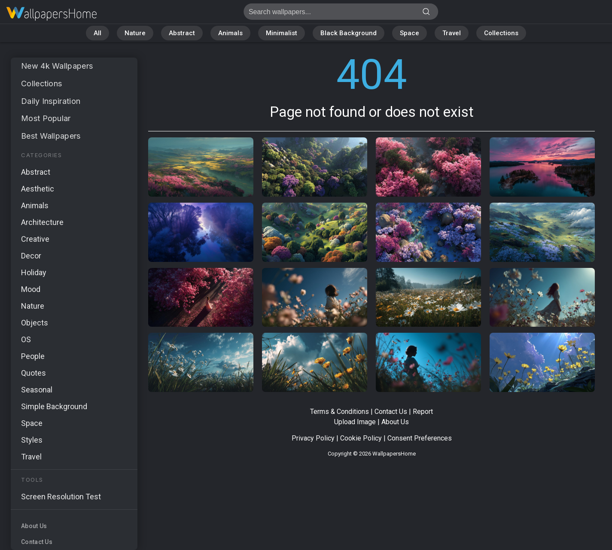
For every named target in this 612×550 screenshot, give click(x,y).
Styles (32, 439)
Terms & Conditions (339, 411)
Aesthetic (37, 188)
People (33, 356)
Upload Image (355, 422)
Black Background (348, 33)
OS (26, 339)
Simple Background (54, 406)
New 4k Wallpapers (57, 65)
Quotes (33, 372)
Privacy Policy (313, 438)
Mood (30, 289)
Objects (34, 322)
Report (423, 411)
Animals (230, 33)
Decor (31, 255)
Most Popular (46, 118)
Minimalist (281, 33)
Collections (501, 33)
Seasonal (36, 389)
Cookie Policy (361, 438)
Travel (451, 33)
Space (409, 33)
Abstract (182, 33)
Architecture (42, 222)
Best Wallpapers (51, 135)
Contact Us (36, 541)
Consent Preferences (419, 438)
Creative (35, 238)
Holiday (33, 272)
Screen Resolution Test (61, 496)
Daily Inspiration (50, 101)
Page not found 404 (51, 14)
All (97, 33)
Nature (135, 33)
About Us (34, 526)
